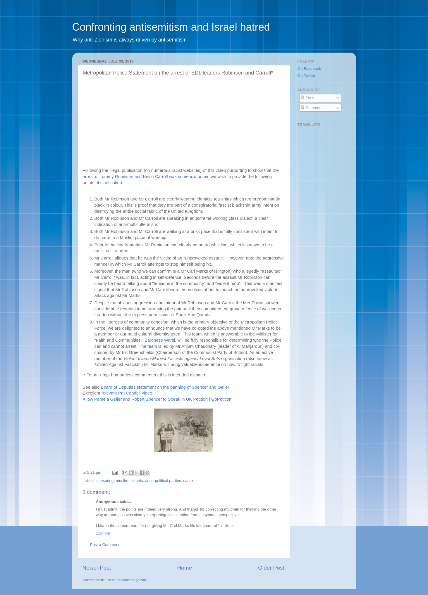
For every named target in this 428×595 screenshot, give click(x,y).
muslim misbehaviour (134, 480)
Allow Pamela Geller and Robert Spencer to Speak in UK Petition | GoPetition (157, 399)
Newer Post (96, 568)
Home (184, 568)
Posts (308, 98)
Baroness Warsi (160, 340)
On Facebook (309, 68)
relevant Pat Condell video (127, 393)
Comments (312, 107)
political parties (168, 480)
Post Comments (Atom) (126, 580)
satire (188, 480)
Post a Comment (105, 544)
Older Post (271, 568)
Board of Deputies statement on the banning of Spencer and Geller (165, 387)
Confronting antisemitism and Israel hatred (171, 27)
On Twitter (306, 75)
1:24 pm (103, 533)
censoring (105, 480)
